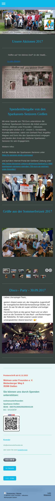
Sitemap (18, 493)
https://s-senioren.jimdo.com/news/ (17, 155)
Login (49, 493)
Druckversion (9, 493)
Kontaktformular (22, 450)
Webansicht (47, 495)
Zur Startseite (9, 468)
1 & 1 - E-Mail (9, 478)
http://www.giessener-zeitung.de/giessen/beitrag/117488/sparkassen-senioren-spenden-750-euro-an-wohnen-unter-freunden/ (27, 166)
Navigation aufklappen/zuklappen (27, 3)
